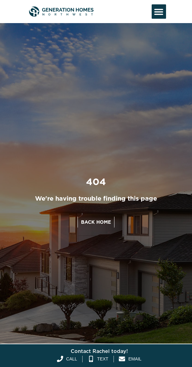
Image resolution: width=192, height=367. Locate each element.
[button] (159, 11)
